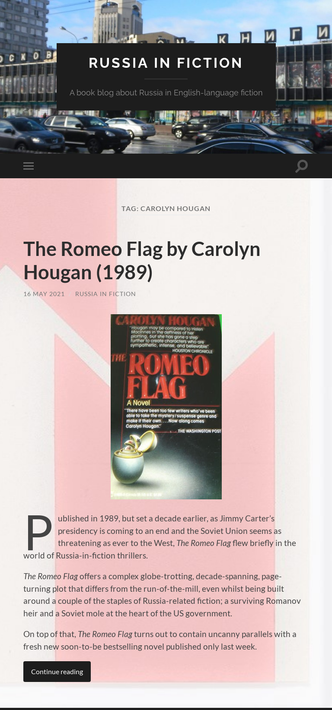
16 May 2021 (44, 293)
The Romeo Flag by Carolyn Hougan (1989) (142, 260)
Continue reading (57, 671)
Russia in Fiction (105, 293)
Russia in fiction (166, 63)
